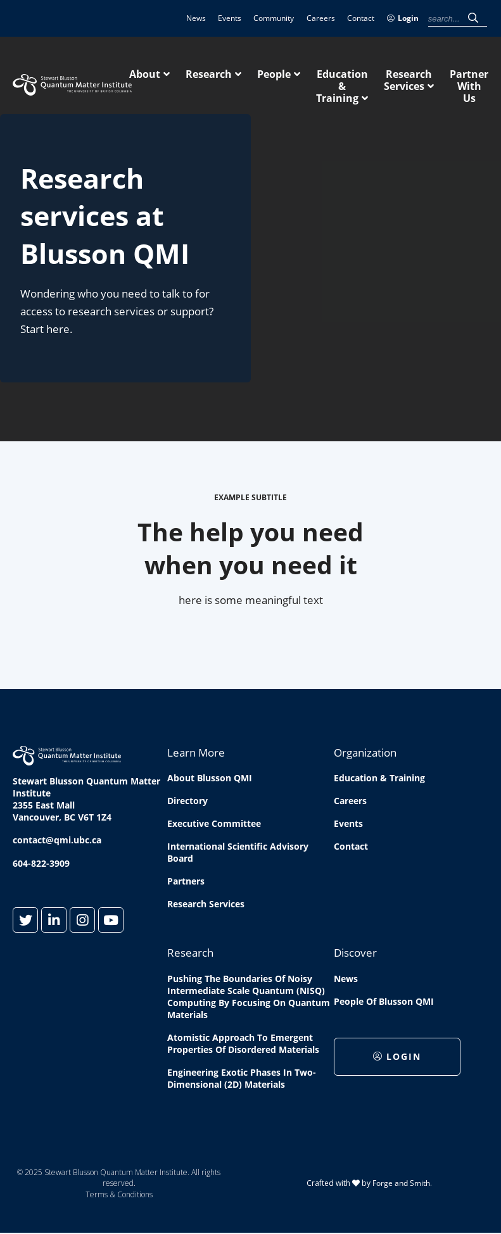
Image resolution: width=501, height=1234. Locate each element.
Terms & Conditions (119, 1194)
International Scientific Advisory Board (237, 852)
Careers (321, 18)
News (196, 18)
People (274, 74)
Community (273, 18)
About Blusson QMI (209, 778)
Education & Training (342, 86)
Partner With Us (469, 86)
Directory (187, 801)
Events (229, 18)
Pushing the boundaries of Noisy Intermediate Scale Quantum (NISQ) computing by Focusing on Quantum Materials (248, 997)
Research (209, 74)
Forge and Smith (401, 1183)
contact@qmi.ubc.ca (57, 840)
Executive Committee (214, 823)
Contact (360, 18)
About (144, 74)
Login (403, 18)
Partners (186, 881)
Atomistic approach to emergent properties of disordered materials (243, 1043)
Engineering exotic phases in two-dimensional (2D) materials (241, 1078)
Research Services (408, 80)
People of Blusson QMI (384, 1001)
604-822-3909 (41, 863)
